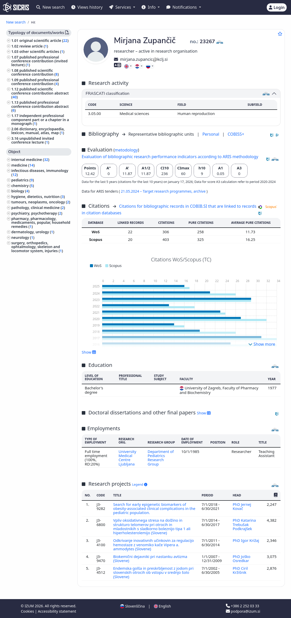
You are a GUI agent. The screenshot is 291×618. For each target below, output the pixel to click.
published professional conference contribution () (35, 81)
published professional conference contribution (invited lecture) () (39, 61)
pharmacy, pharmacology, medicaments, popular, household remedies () (40, 222)
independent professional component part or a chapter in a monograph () (40, 119)
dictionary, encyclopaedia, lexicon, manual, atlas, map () (38, 130)
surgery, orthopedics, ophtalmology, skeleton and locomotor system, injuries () (37, 246)
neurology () (22, 237)
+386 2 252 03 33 (242, 605)
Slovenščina (132, 606)
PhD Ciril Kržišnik (240, 570)
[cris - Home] (16, 7)
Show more (261, 344)
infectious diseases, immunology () (39, 172)
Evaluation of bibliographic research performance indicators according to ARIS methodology (170, 156)
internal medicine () (30, 159)
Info (149, 7)
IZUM (30, 605)
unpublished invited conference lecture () (32, 140)
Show (89, 352)
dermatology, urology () (32, 231)
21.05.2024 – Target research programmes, (157, 191)
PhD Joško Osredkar (241, 558)
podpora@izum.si (243, 611)
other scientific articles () (41, 51)
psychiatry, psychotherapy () (36, 213)
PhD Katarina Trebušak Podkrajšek (244, 524)
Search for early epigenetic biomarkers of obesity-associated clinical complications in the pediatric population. (151, 508)
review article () (33, 46)
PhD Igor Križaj (245, 540)
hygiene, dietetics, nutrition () (38, 196)
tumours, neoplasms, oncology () (40, 202)
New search (50, 7)
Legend (139, 484)
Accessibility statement (57, 611)
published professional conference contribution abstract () (40, 106)
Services (120, 7)
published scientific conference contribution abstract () (40, 93)
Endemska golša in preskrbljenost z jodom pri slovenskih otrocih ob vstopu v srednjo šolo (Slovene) (153, 572)
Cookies (28, 611)
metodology (126, 150)
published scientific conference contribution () (35, 72)
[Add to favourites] (280, 33)
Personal (211, 134)
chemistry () (22, 185)
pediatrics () (22, 180)
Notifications (182, 7)
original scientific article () (43, 40)
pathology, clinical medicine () (38, 207)
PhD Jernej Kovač (241, 506)
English (162, 606)
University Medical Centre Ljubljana (127, 458)
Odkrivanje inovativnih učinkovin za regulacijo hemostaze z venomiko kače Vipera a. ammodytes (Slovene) (153, 544)
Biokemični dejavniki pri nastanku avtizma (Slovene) (150, 558)
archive (199, 191)
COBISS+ (236, 134)
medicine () (22, 165)
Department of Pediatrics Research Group (161, 458)
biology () (20, 191)
